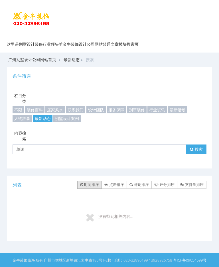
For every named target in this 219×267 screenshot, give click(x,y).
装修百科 (35, 110)
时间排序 (89, 184)
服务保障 (116, 110)
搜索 (196, 149)
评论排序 (139, 184)
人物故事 (22, 118)
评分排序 (164, 184)
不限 (18, 110)
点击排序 (114, 184)
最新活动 (178, 110)
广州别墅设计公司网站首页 (32, 59)
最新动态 (72, 59)
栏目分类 (20, 98)
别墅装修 (137, 110)
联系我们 (76, 110)
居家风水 (55, 110)
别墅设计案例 (67, 118)
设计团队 (96, 110)
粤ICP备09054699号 (189, 260)
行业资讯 (157, 110)
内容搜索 (20, 135)
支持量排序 (192, 184)
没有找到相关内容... (115, 216)
